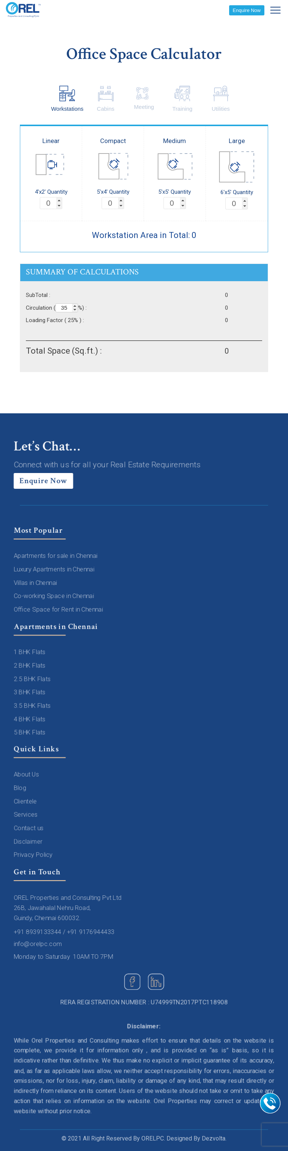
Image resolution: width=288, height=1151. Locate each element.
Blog (21, 788)
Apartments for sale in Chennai (56, 556)
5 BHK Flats (30, 732)
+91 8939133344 (38, 932)
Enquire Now (247, 10)
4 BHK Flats (30, 719)
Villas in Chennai (36, 582)
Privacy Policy (34, 854)
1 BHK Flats (30, 652)
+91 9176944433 (91, 932)
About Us (27, 775)
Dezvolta (213, 1138)
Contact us (29, 828)
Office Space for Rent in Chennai (59, 609)
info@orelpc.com (39, 944)
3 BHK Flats (30, 692)
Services (27, 814)
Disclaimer (29, 841)
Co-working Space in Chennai (54, 596)
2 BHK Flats (30, 665)
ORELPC (152, 1138)
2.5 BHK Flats (33, 679)
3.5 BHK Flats (33, 706)
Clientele (26, 801)
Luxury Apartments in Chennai (55, 569)
